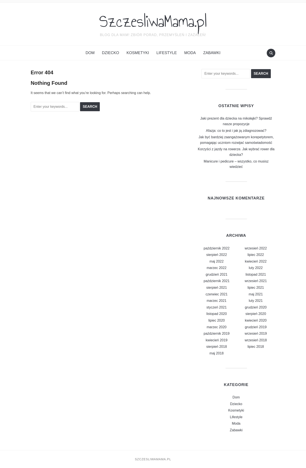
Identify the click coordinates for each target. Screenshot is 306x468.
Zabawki (211, 53)
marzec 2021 (217, 300)
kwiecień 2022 (256, 261)
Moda (190, 53)
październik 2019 (217, 333)
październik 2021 (217, 281)
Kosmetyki (138, 53)
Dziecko (110, 53)
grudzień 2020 (256, 307)
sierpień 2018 (216, 346)
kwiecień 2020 (256, 320)
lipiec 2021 (256, 287)
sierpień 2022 (216, 255)
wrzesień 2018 (256, 340)
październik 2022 (217, 248)
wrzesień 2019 (256, 333)
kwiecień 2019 (216, 340)
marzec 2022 (217, 268)
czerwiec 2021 (216, 294)
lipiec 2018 (256, 346)
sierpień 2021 (216, 287)
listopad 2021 (255, 274)
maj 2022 (216, 261)
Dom (90, 53)
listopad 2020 (216, 314)
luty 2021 (256, 300)
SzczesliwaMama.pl (153, 21)
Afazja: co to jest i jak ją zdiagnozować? (236, 130)
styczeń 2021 (216, 307)
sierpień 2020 (255, 314)
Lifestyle (166, 53)
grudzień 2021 (216, 274)
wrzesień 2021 (256, 281)
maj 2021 (256, 294)
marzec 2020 (217, 327)
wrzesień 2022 (256, 248)
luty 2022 (256, 268)
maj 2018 (216, 353)
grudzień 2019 (256, 327)
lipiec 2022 (256, 255)
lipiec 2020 (216, 320)
